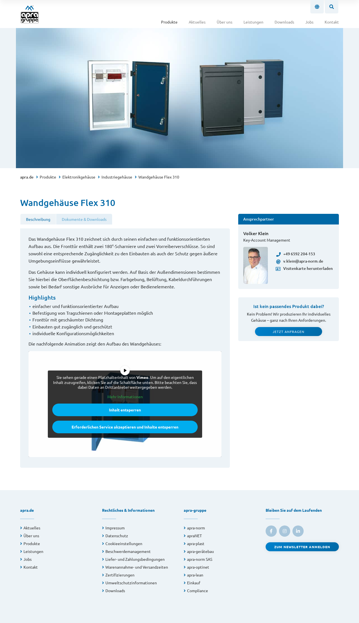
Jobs (309, 21)
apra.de (27, 177)
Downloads (284, 21)
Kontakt (332, 21)
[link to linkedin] (298, 531)
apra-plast (195, 543)
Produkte (169, 21)
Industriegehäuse (116, 176)
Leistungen (253, 21)
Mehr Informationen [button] (125, 396)
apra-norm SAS (199, 559)
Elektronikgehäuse (78, 176)
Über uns (224, 21)
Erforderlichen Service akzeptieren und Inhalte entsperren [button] (125, 426)
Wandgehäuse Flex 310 (158, 176)
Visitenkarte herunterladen (304, 268)
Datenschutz (116, 535)
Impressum (115, 527)
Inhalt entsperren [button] (125, 409)
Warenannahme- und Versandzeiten (136, 566)
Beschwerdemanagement (128, 551)
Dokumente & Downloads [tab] (84, 219)
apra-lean (195, 574)
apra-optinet (198, 566)
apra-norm (196, 527)
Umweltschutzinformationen (131, 582)
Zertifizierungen (119, 574)
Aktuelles (197, 21)
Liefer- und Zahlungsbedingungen (135, 559)
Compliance (197, 590)
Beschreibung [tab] (38, 219)
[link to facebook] (271, 531)
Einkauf (193, 582)
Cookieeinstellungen (123, 543)
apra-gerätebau (200, 551)
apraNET (194, 535)
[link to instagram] (284, 531)
